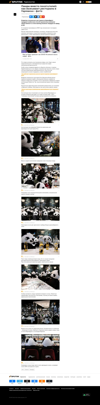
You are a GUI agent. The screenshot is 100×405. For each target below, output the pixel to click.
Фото (23, 369)
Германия (27, 369)
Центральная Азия (40, 376)
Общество (66, 376)
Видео (88, 376)
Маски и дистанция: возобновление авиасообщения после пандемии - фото (40, 90)
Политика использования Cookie (68, 388)
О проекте (11, 388)
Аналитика (79, 376)
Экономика (60, 376)
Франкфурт (32, 369)
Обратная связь (36, 390)
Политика (53, 376)
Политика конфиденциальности (53, 388)
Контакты (17, 388)
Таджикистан (31, 376)
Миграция (72, 376)
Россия (48, 376)
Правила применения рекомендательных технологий (20, 390)
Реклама (34, 388)
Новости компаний (41, 388)
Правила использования (25, 388)
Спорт (84, 376)
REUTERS (26, 125)
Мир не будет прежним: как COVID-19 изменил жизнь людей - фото (40, 55)
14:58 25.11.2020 (24, 13)
